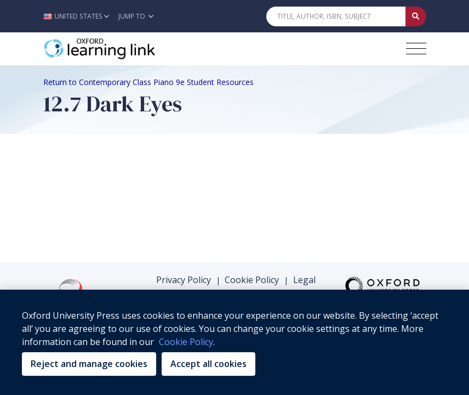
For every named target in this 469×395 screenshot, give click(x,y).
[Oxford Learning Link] (125, 49)
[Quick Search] (335, 16)
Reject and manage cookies (89, 364)
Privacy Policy (183, 280)
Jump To (135, 16)
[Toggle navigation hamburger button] (416, 48)
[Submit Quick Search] (415, 16)
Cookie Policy (252, 280)
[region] (234, 342)
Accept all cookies (208, 364)
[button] (79, 16)
